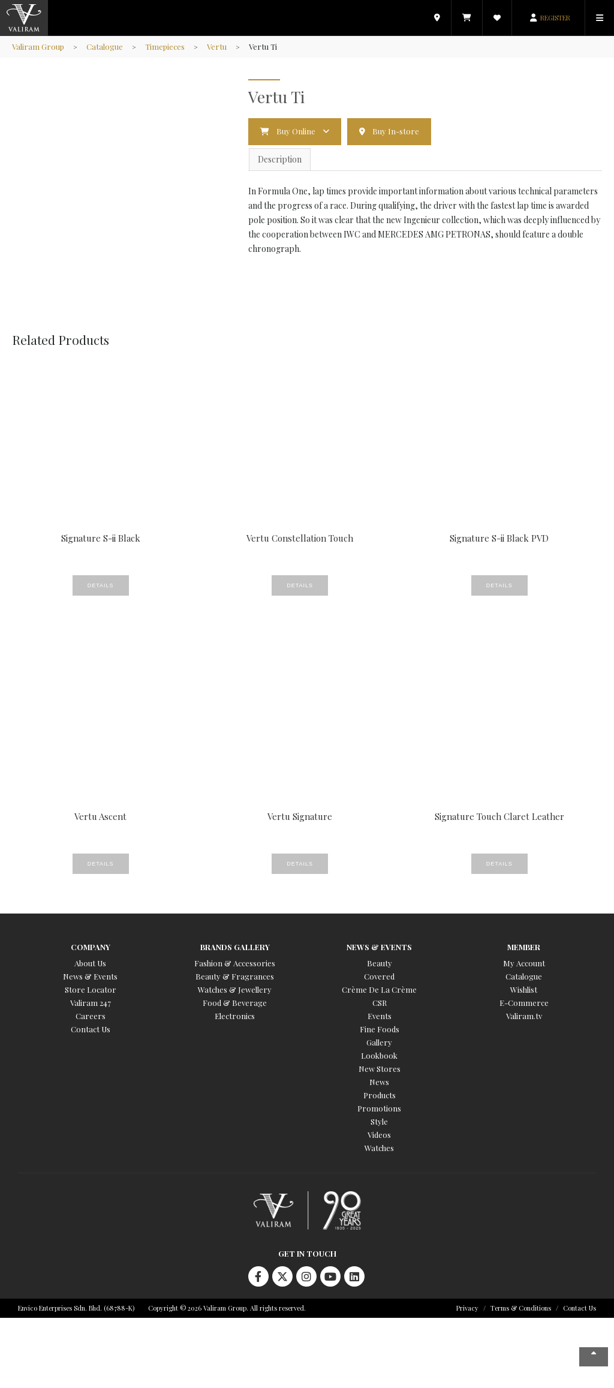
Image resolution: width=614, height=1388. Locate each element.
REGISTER (555, 17)
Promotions (379, 1108)
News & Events (90, 976)
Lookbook (379, 1055)
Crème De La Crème (379, 989)
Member (523, 947)
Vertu (217, 46)
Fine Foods (379, 1029)
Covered (379, 976)
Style (379, 1121)
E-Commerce (524, 1003)
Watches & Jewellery (235, 989)
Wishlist (523, 989)
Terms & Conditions (520, 1307)
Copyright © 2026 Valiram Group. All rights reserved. (227, 1307)
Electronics (235, 1016)
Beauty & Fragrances (234, 976)
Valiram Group (38, 46)
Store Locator (90, 989)
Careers (91, 1016)
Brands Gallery (235, 947)
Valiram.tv (524, 1016)
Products (379, 1095)
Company (90, 947)
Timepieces (165, 46)
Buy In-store (395, 131)
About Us (90, 963)
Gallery (379, 1042)
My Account (524, 963)
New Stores (380, 1068)
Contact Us (90, 1029)
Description (280, 159)
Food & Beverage (235, 1003)
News (379, 1082)
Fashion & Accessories (234, 963)
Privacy (467, 1307)
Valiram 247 (90, 1003)
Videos (379, 1134)
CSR (379, 1003)
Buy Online (295, 131)
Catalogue (104, 46)
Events (380, 1016)
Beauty (379, 963)
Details (101, 585)
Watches (379, 1148)
